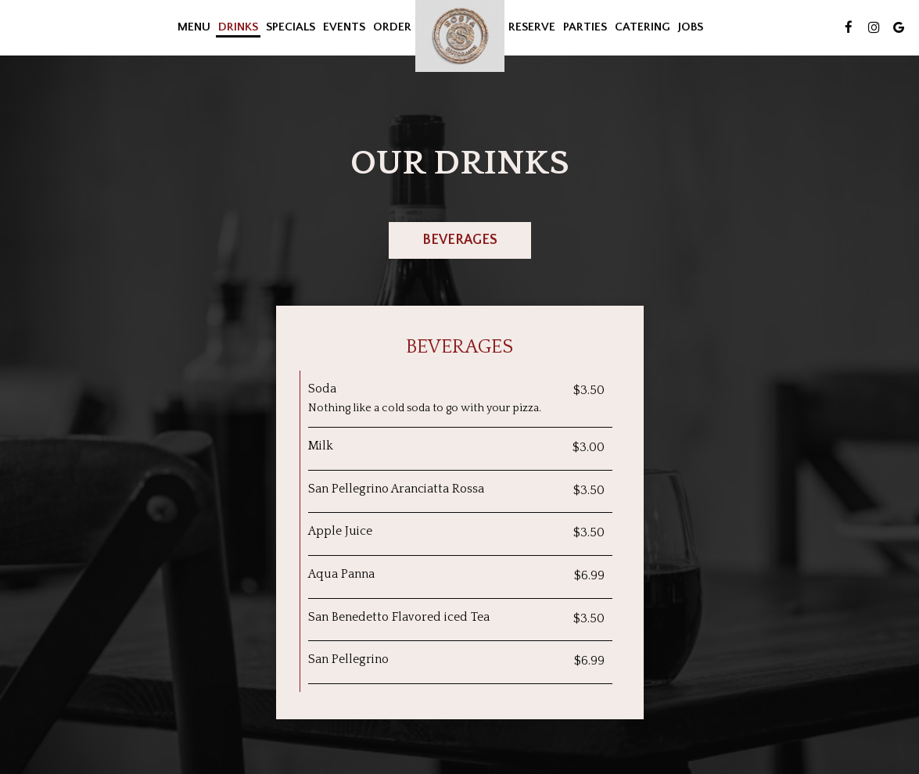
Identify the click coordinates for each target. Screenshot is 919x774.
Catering (642, 27)
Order (392, 27)
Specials (290, 27)
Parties (585, 27)
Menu (194, 27)
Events (344, 27)
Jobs (690, 27)
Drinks (238, 27)
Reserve (531, 27)
